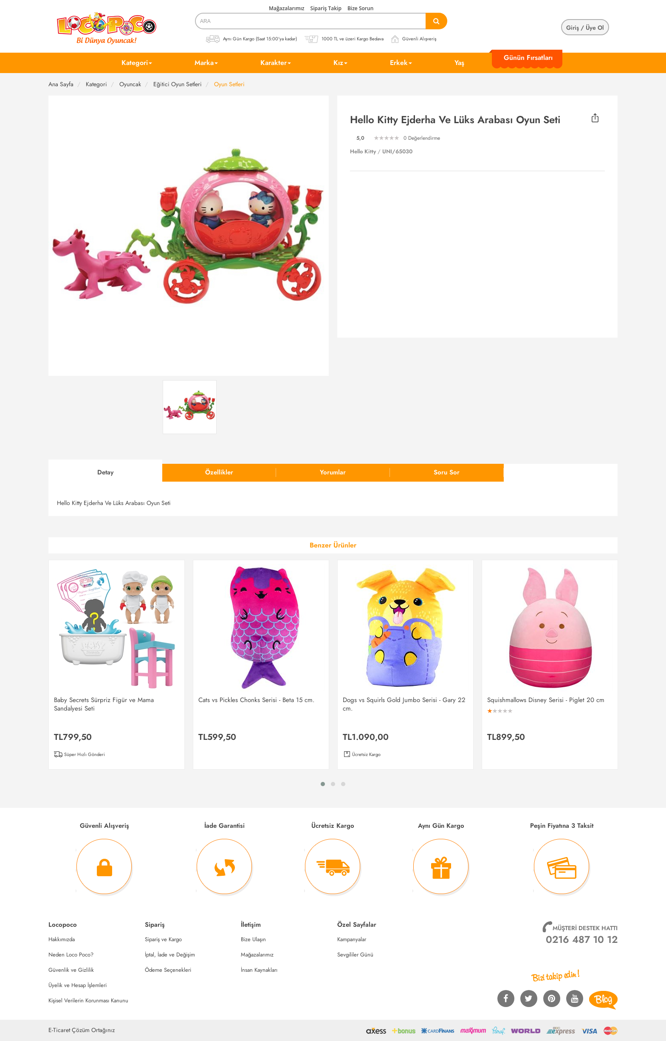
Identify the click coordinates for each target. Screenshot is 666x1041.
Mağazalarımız (287, 8)
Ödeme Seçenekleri (168, 970)
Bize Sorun (360, 8)
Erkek (401, 63)
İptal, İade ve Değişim (170, 955)
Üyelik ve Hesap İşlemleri (77, 985)
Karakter (275, 63)
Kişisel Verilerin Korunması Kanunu (88, 1000)
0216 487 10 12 (582, 939)
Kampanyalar (351, 939)
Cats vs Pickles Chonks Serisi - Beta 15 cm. (256, 700)
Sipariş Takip (325, 8)
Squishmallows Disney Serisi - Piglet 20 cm (545, 700)
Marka (206, 63)
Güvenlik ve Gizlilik (71, 970)
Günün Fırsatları (528, 57)
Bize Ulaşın (253, 939)
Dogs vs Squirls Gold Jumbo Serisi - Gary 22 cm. (404, 704)
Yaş (459, 63)
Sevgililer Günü (355, 955)
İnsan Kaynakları (259, 970)
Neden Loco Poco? (70, 955)
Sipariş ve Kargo (163, 939)
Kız (340, 63)
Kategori (136, 63)
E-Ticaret (59, 1030)
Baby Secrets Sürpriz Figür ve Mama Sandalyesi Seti (104, 704)
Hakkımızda (61, 939)
